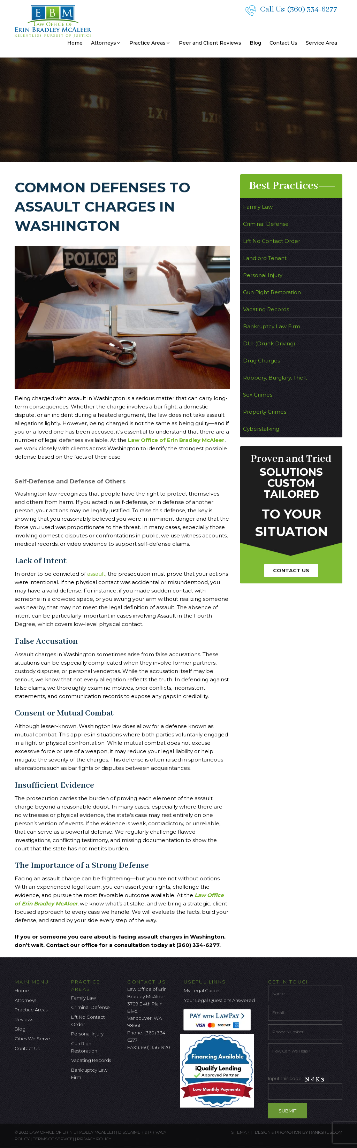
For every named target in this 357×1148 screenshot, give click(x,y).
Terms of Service (53, 1138)
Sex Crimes (257, 394)
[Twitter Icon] (144, 1065)
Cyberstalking (261, 429)
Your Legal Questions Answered (219, 1000)
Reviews (24, 1019)
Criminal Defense (266, 224)
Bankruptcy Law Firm (271, 326)
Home (75, 43)
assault (96, 574)
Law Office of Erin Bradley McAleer (176, 440)
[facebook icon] (132, 1065)
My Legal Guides (202, 990)
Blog (255, 43)
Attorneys (106, 43)
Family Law (258, 207)
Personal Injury (262, 275)
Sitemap (240, 1132)
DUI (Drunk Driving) (269, 343)
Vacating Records (266, 309)
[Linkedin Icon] (167, 1065)
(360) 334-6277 (312, 9)
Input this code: (305, 1087)
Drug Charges (261, 360)
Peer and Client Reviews (210, 43)
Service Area (321, 43)
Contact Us (283, 43)
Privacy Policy (94, 1138)
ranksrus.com (325, 1132)
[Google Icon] (155, 1065)
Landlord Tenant (265, 258)
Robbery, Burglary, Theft (275, 377)
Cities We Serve (32, 1038)
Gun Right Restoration (272, 292)
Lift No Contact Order (271, 241)
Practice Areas (149, 43)
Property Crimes (264, 411)
